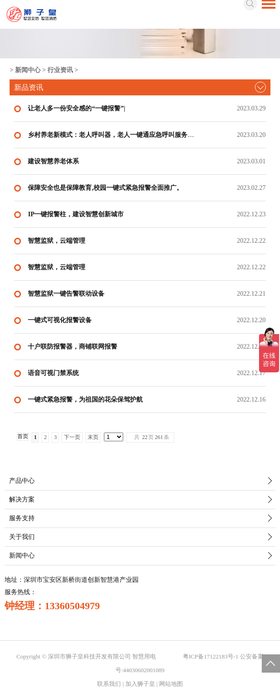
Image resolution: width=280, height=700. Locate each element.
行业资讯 (60, 70)
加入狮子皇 (140, 683)
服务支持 (22, 518)
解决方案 (22, 499)
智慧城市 (169, 656)
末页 (93, 437)
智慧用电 (144, 656)
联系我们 (109, 683)
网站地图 (171, 683)
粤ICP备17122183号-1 (211, 656)
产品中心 (22, 480)
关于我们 (22, 536)
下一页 (72, 437)
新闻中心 (28, 70)
